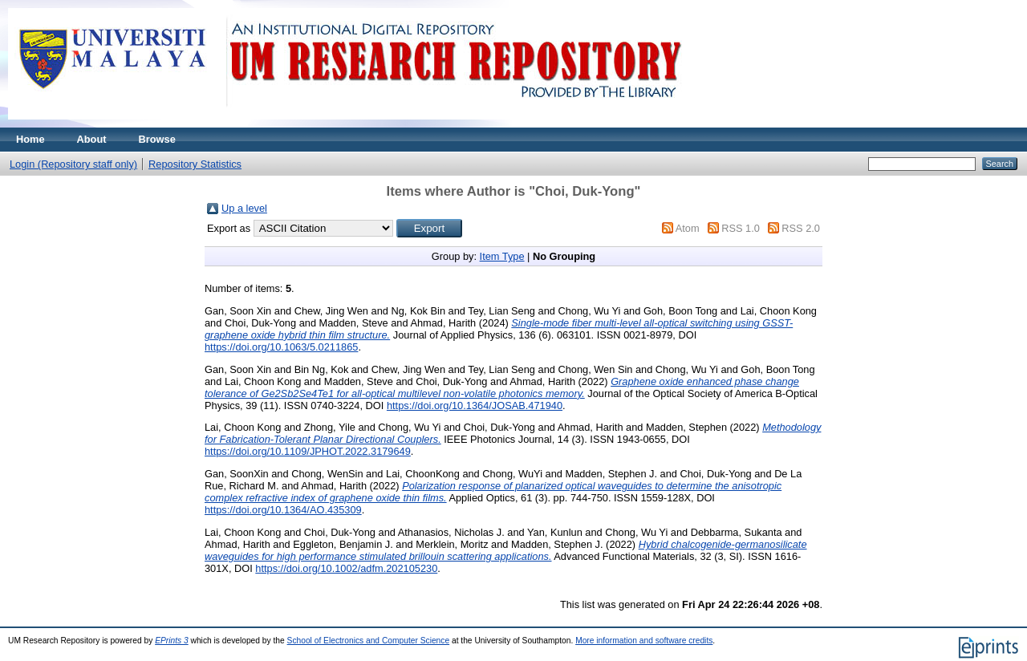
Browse (157, 139)
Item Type (502, 256)
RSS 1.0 (740, 228)
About (92, 139)
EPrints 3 (172, 640)
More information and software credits (643, 640)
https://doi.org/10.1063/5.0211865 (281, 347)
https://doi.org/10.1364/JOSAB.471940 (474, 405)
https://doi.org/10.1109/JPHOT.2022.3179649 (308, 451)
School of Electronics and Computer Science (368, 640)
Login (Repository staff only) (73, 164)
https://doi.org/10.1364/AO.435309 (283, 510)
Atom (688, 228)
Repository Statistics (195, 164)
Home (30, 139)
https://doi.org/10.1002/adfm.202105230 (346, 568)
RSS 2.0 (800, 228)
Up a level (244, 208)
